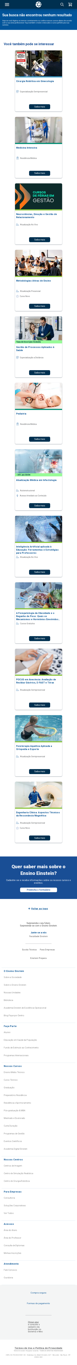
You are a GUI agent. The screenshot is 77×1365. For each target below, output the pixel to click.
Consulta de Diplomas (14, 1245)
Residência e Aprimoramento (17, 1103)
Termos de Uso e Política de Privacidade (38, 1348)
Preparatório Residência (15, 1095)
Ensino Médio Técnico (14, 1072)
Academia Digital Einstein (15, 1149)
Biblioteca (8, 1000)
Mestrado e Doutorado (14, 1118)
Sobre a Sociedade (12, 977)
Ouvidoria (8, 1277)
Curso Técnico (11, 1080)
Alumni (7, 1032)
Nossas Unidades (12, 992)
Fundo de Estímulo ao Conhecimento (21, 1048)
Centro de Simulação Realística (18, 1173)
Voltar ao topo (39, 908)
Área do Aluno (10, 1230)
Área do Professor (12, 1238)
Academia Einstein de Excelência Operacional (25, 1008)
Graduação (9, 1087)
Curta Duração (10, 1126)
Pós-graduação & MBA (14, 1110)
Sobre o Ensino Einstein (15, 985)
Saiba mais (39, 106)
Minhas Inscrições (12, 1253)
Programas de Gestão (14, 1133)
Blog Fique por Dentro (14, 1015)
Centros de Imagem (13, 1166)
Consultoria (9, 1198)
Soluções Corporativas (15, 1205)
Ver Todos (9, 1213)
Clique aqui (33, 1322)
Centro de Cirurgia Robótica (17, 1181)
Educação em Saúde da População (20, 1040)
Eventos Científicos (13, 1141)
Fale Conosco (10, 1270)
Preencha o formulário (38, 889)
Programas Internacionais (16, 1055)
